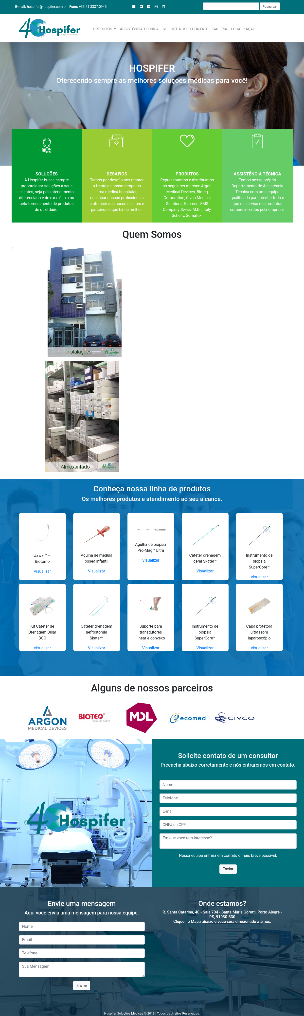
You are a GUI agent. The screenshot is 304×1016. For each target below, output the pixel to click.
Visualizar (42, 571)
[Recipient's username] (231, 6)
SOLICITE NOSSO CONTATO (186, 29)
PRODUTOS (103, 29)
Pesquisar (270, 6)
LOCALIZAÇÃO (243, 29)
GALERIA (220, 29)
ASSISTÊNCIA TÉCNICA (139, 29)
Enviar (228, 869)
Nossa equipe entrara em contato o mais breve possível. (228, 855)
